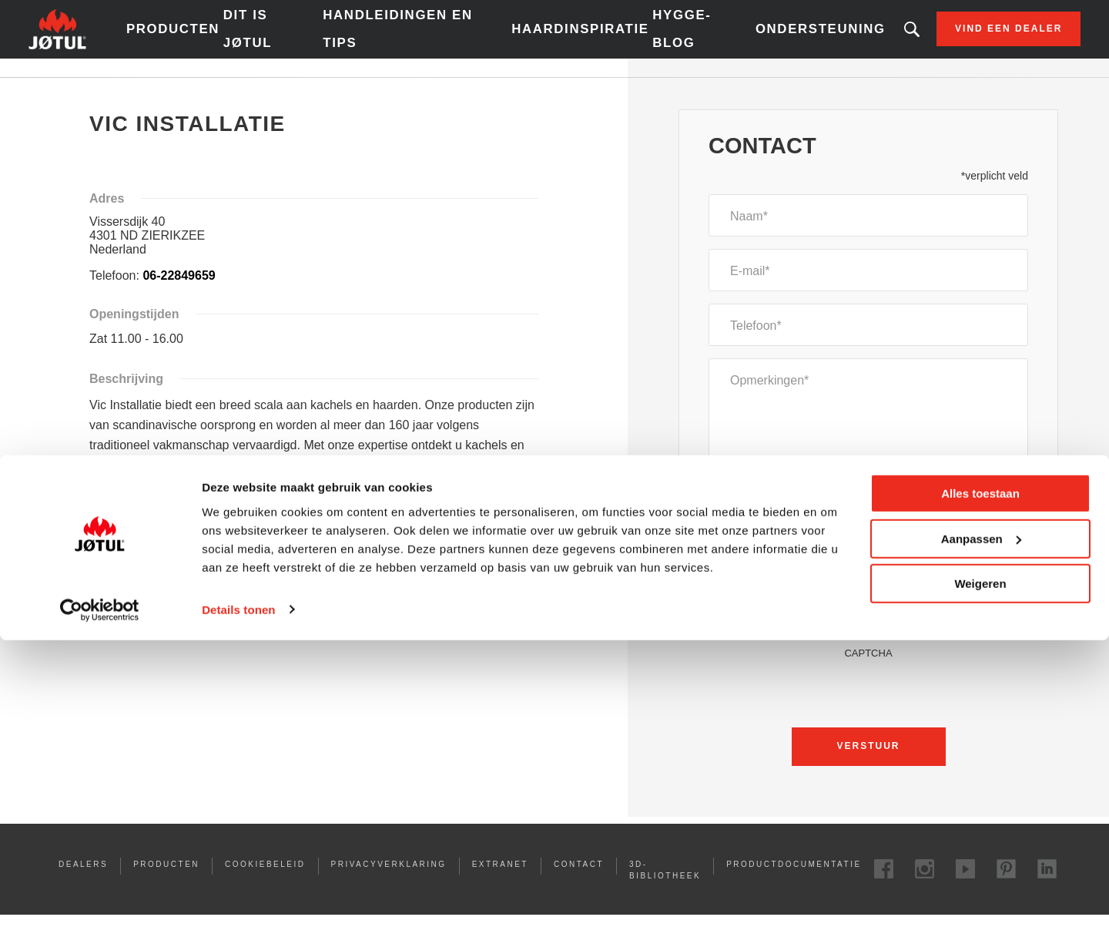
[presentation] (868, 707)
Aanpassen (981, 825)
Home (105, 91)
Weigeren (980, 871)
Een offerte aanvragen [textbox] (784, 535)
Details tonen (238, 896)
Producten (233, 38)
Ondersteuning (765, 38)
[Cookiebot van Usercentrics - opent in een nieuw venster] (99, 897)
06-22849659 (178, 294)
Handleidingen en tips (424, 38)
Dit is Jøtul (304, 38)
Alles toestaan (980, 781)
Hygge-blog (655, 38)
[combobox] (868, 535)
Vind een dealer (944, 38)
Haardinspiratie (563, 38)
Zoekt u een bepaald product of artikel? (848, 38)
